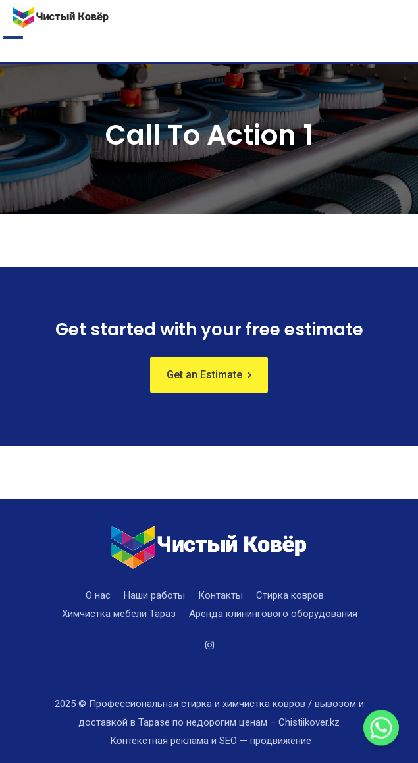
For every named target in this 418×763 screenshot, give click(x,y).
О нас (98, 595)
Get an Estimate (204, 374)
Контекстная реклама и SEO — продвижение (210, 741)
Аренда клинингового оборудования (273, 614)
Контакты (220, 595)
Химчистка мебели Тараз (119, 614)
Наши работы (154, 595)
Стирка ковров (290, 595)
